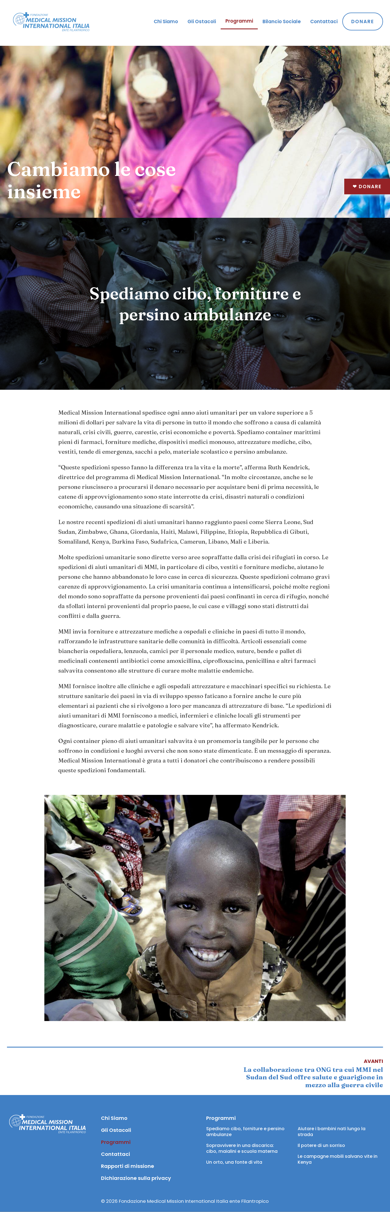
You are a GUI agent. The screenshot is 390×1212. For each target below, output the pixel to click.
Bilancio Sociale (282, 21)
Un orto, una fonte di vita (234, 1162)
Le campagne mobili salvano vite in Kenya (338, 1159)
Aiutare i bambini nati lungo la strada (332, 1131)
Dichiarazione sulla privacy (136, 1178)
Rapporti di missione (127, 1166)
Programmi (239, 21)
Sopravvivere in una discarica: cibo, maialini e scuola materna (242, 1148)
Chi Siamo (166, 21)
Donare (367, 186)
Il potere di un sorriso (321, 1145)
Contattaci (324, 21)
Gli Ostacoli (201, 21)
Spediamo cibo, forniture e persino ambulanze (246, 1131)
